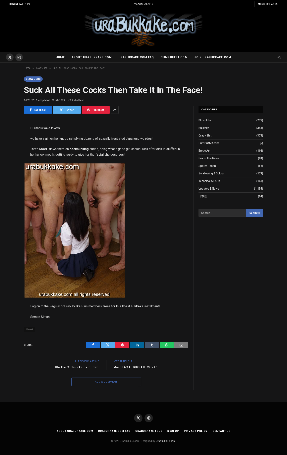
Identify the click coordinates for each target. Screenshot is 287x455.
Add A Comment (106, 381)
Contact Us (221, 430)
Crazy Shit (205, 135)
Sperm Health (207, 165)
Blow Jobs (33, 79)
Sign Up (173, 430)
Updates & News (209, 188)
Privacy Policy (195, 430)
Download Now (20, 4)
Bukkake (204, 128)
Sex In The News (209, 158)
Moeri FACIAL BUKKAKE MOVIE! (135, 367)
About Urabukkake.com (92, 57)
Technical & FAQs (209, 181)
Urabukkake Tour (148, 430)
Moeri (29, 329)
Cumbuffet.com (174, 57)
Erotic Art (204, 150)
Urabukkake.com (166, 440)
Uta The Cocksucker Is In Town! (77, 367)
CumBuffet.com (209, 143)
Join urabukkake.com (213, 57)
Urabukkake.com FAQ (136, 57)
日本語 (203, 196)
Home (60, 57)
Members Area (268, 4)
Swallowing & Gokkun (212, 173)
